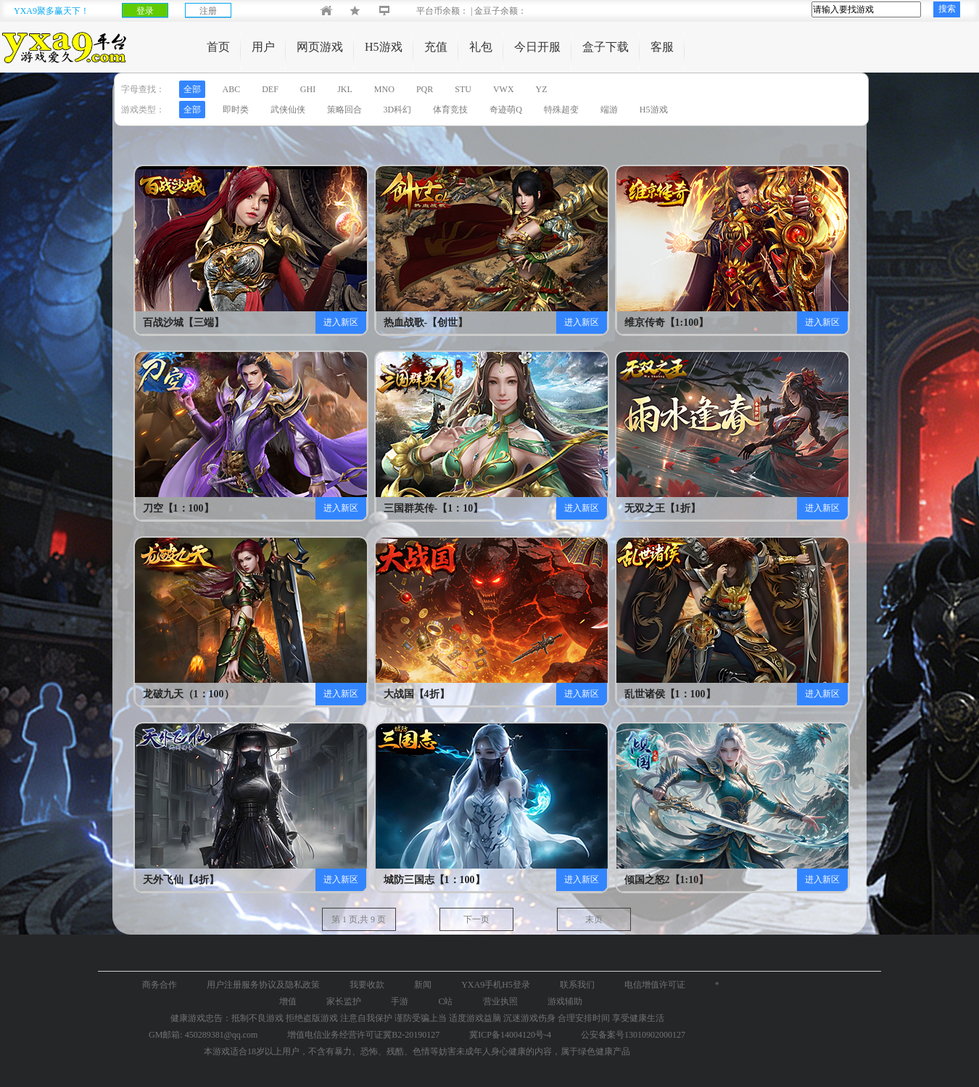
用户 (263, 47)
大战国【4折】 (414, 694)
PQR (424, 89)
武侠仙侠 (287, 109)
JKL (344, 89)
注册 (208, 11)
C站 (445, 1001)
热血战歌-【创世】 (414, 322)
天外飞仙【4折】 (174, 879)
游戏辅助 (565, 1001)
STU (463, 89)
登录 (145, 11)
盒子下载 (605, 47)
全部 (192, 89)
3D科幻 (398, 109)
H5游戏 (383, 47)
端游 (609, 109)
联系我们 (577, 985)
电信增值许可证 (654, 985)
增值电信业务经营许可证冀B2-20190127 (363, 1035)
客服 (662, 47)
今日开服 (537, 47)
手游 (399, 1001)
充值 (435, 47)
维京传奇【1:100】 (655, 322)
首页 (218, 47)
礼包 (480, 47)
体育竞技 (450, 109)
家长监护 (343, 1001)
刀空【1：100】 (174, 508)
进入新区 (340, 322)
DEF (270, 89)
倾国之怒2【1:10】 (655, 879)
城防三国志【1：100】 (414, 879)
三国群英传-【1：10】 (414, 508)
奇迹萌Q (506, 109)
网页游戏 (320, 47)
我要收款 (367, 985)
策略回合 (344, 109)
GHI (307, 89)
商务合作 (159, 985)
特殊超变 (561, 109)
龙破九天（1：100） (174, 694)
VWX (503, 89)
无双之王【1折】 (655, 508)
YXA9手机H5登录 (495, 985)
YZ (542, 89)
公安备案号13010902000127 (633, 1035)
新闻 (422, 985)
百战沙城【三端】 (174, 322)
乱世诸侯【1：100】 (655, 694)
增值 (288, 1001)
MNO (384, 89)
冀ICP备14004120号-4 (510, 1035)
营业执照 (500, 1001)
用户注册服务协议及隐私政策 (263, 985)
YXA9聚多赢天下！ (51, 11)
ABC (232, 89)
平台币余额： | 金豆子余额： (459, 11)
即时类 (236, 109)
